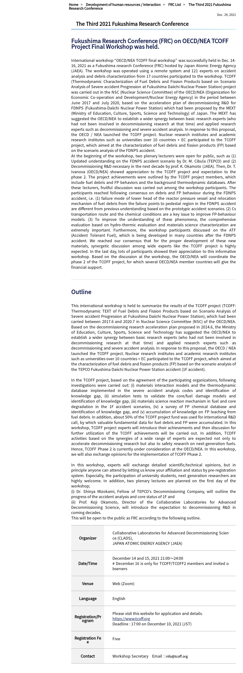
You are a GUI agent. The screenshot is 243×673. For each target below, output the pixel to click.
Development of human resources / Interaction (123, 4)
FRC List (174, 4)
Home (73, 4)
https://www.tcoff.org (131, 618)
